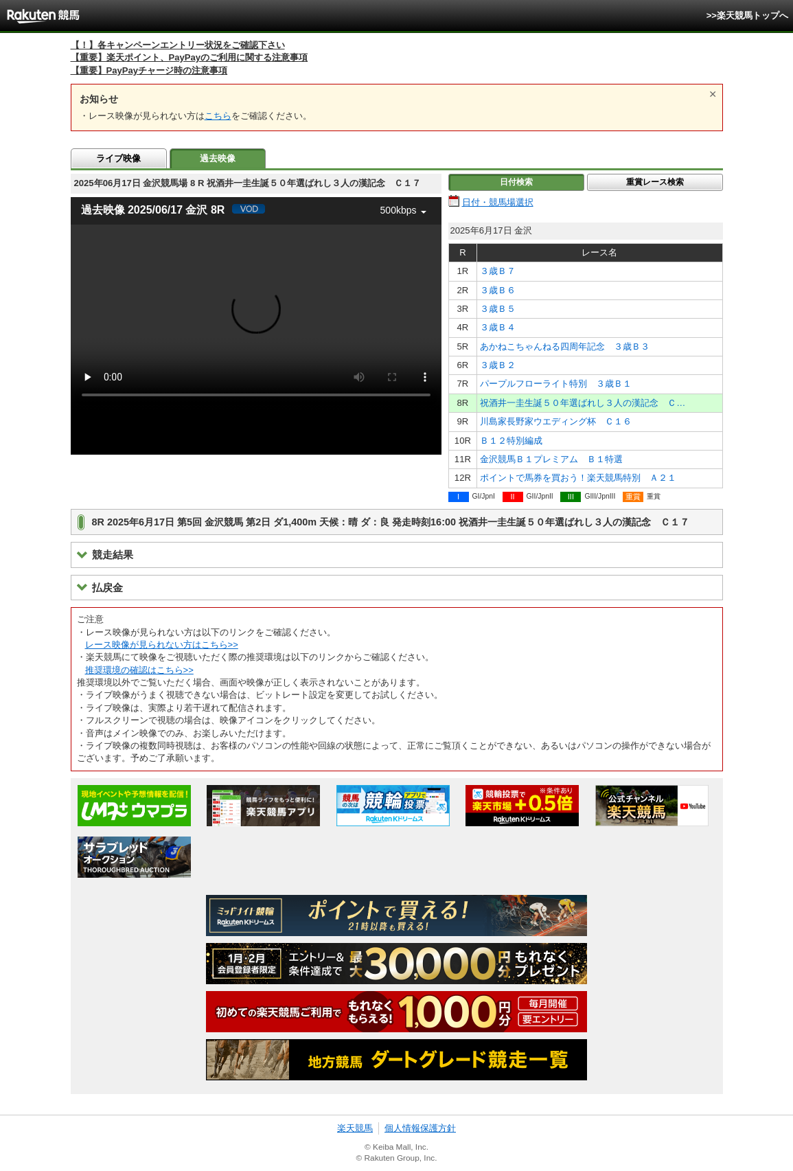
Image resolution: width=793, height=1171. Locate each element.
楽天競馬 (355, 1128)
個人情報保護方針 (420, 1128)
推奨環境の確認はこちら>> (139, 670)
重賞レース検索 (655, 182)
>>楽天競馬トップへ (747, 15)
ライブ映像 (118, 158)
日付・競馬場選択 (497, 202)
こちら (218, 116)
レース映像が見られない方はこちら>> (161, 644)
